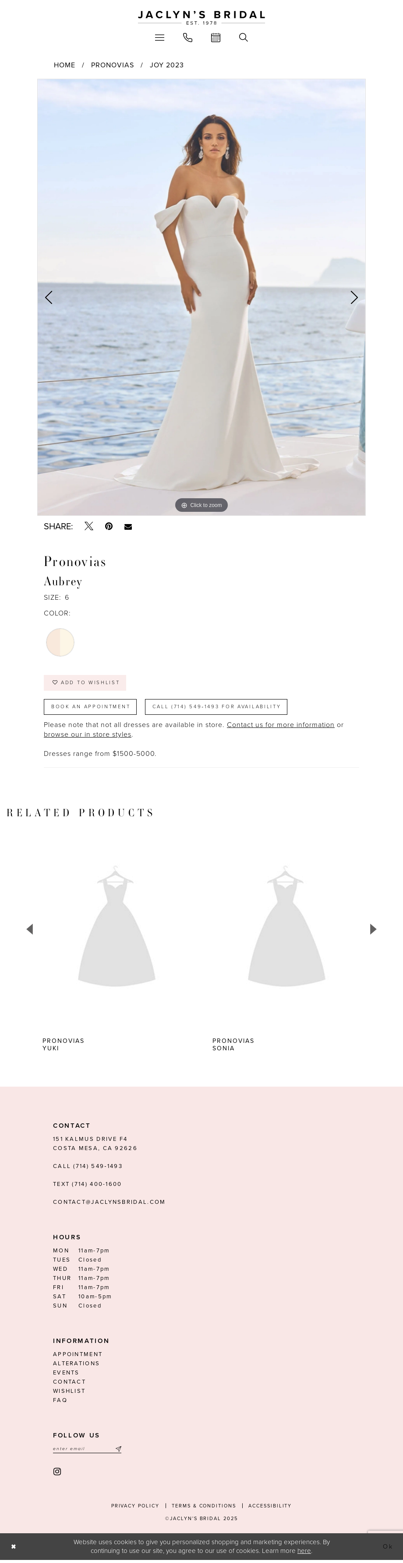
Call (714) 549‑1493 (88, 1168)
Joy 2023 (167, 65)
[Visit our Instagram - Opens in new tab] (57, 1475)
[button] (160, 37)
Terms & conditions (204, 1509)
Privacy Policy (135, 1509)
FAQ (60, 1402)
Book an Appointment (93, 709)
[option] (201, 297)
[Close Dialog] (14, 1549)
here (304, 1554)
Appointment (78, 1356)
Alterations (76, 1366)
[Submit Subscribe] (117, 1451)
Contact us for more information (281, 727)
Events (66, 1375)
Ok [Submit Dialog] (387, 1549)
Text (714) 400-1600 (87, 1186)
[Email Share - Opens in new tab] (128, 526)
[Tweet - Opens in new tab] (89, 526)
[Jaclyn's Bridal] (201, 18)
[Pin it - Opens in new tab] (109, 526)
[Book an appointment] (216, 37)
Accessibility (270, 1509)
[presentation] (150, 931)
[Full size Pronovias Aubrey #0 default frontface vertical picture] (201, 297)
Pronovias (112, 65)
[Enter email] (87, 1451)
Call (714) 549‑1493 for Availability (224, 709)
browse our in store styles (87, 737)
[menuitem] (160, 37)
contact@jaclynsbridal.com (109, 1204)
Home (64, 65)
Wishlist (69, 1393)
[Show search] (244, 37)
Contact (69, 1384)
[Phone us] (188, 37)
